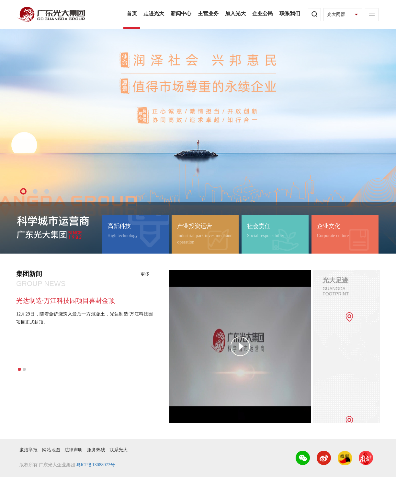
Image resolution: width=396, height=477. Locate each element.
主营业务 (208, 13)
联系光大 (118, 449)
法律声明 (73, 449)
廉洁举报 (28, 449)
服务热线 (96, 449)
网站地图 (51, 449)
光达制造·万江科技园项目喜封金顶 (65, 300)
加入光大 (235, 13)
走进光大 (153, 13)
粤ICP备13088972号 (95, 464)
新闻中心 (181, 13)
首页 (132, 13)
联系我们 (289, 13)
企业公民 (262, 13)
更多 (145, 274)
